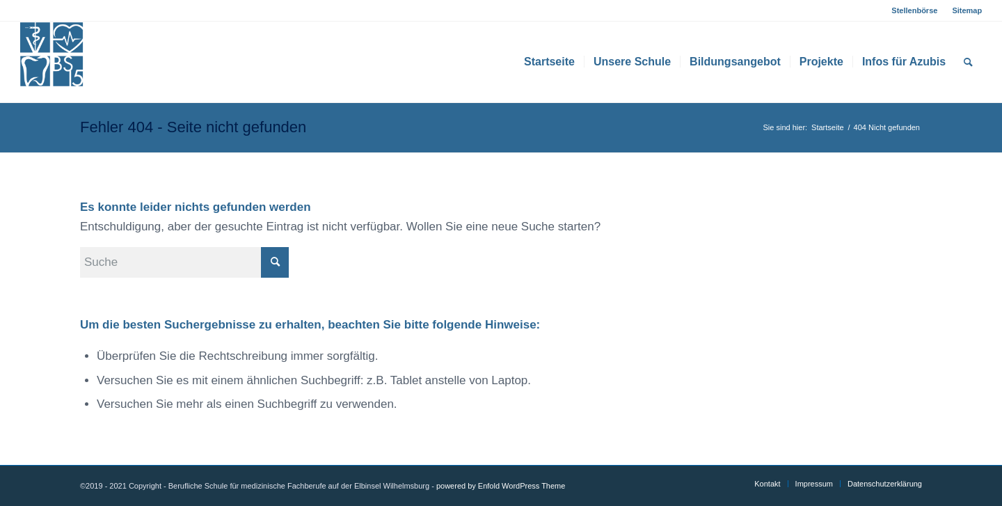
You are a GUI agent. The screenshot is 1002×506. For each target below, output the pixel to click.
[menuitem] (914, 10)
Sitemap (967, 10)
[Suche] (968, 62)
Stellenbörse (914, 10)
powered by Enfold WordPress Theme (500, 486)
